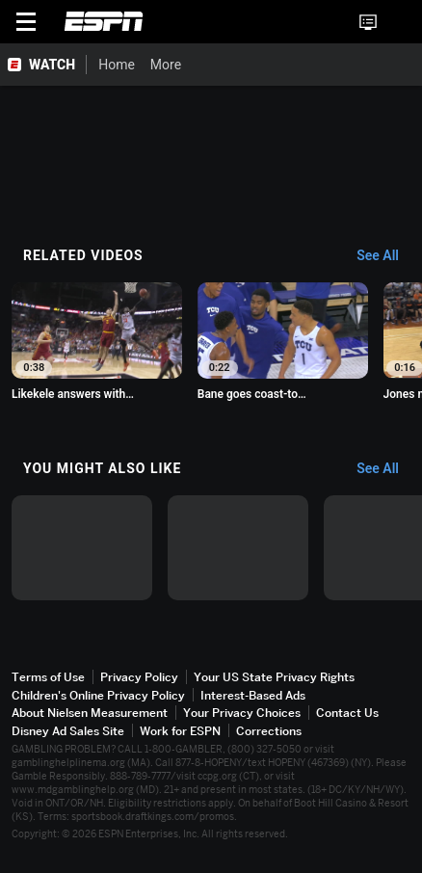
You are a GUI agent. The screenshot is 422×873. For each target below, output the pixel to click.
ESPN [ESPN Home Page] (104, 21)
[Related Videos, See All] (387, 256)
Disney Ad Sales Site (68, 737)
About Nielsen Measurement (90, 720)
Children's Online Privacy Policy (98, 702)
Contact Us (347, 720)
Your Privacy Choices (242, 720)
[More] (195, 64)
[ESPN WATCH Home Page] (43, 64)
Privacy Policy (139, 684)
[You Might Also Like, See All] (387, 472)
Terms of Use (48, 684)
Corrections (269, 737)
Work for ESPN (180, 737)
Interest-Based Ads (252, 702)
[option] (100, 344)
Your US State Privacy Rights (274, 684)
